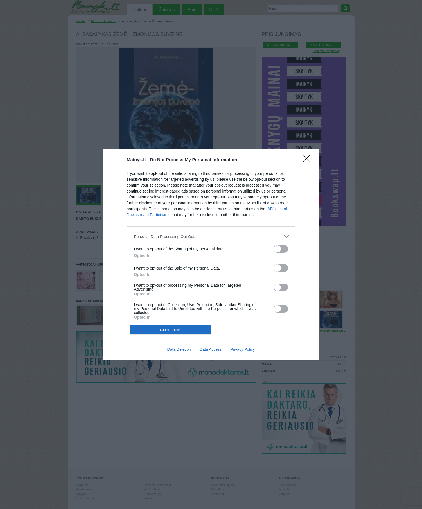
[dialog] (211, 254)
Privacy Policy (242, 349)
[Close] (308, 160)
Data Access (211, 349)
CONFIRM (170, 330)
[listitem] (211, 236)
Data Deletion (179, 349)
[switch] (281, 249)
